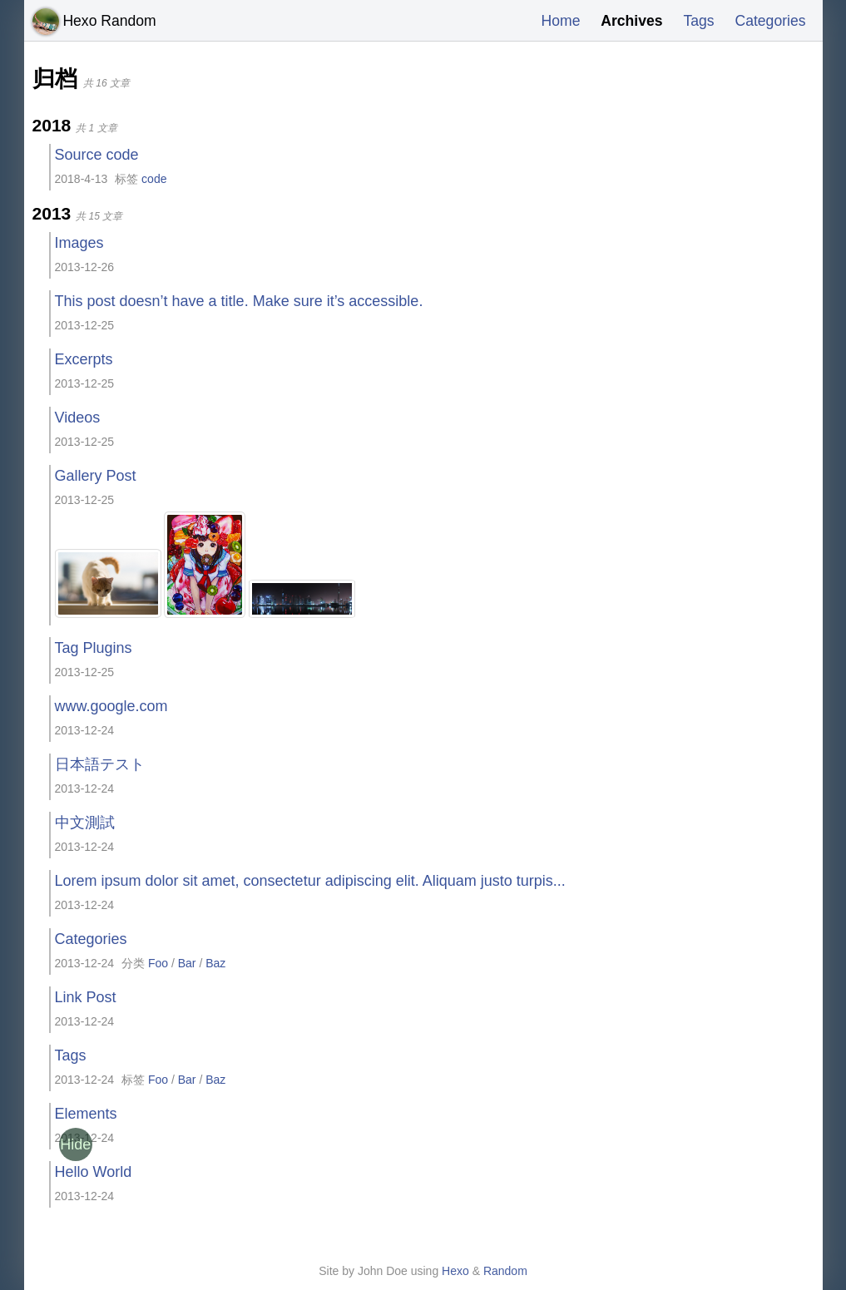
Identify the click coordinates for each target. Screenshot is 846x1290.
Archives (628, 20)
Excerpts (84, 359)
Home (556, 20)
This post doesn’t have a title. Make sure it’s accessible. (239, 301)
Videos (78, 417)
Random (505, 1271)
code (153, 178)
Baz (215, 963)
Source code (97, 154)
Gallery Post (95, 475)
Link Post (85, 997)
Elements (86, 1113)
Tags (696, 20)
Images (79, 243)
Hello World (93, 1172)
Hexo (455, 1271)
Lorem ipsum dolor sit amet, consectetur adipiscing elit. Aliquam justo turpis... (310, 880)
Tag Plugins (93, 648)
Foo (158, 963)
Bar (187, 963)
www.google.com (111, 706)
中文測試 (85, 822)
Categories (769, 20)
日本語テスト (100, 764)
